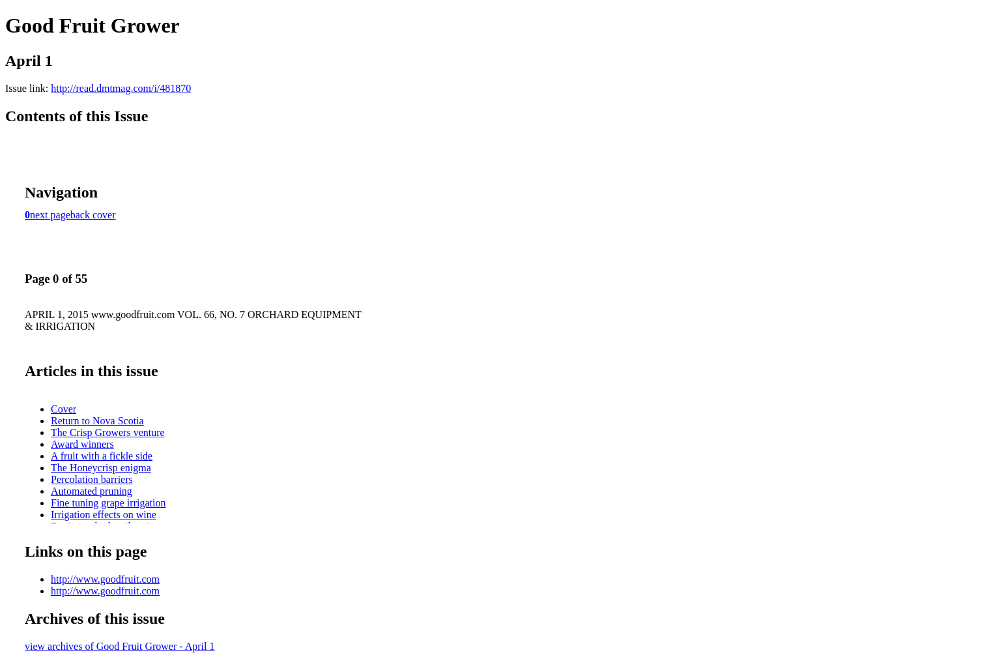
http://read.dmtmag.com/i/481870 (121, 88)
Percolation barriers (92, 479)
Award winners (82, 444)
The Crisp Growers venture (108, 432)
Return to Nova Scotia (97, 420)
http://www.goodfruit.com (105, 579)
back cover (93, 214)
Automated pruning (91, 491)
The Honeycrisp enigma (101, 467)
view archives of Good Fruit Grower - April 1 (120, 646)
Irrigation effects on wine (103, 514)
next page (50, 214)
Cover (63, 409)
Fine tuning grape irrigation (108, 502)
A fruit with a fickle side (101, 455)
